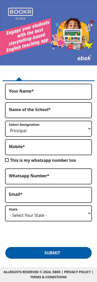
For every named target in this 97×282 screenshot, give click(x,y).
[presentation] (43, 234)
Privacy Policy (78, 272)
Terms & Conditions (48, 277)
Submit (52, 253)
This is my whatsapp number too (43, 160)
